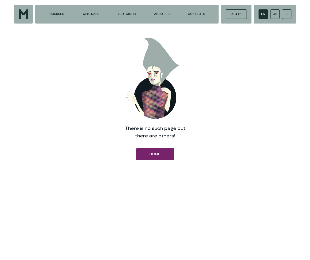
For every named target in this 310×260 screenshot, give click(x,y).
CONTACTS (196, 14)
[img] (23, 14)
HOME (155, 154)
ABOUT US (162, 14)
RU (287, 14)
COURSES (56, 14)
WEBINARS (90, 14)
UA (275, 14)
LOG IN (236, 14)
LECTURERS (127, 14)
